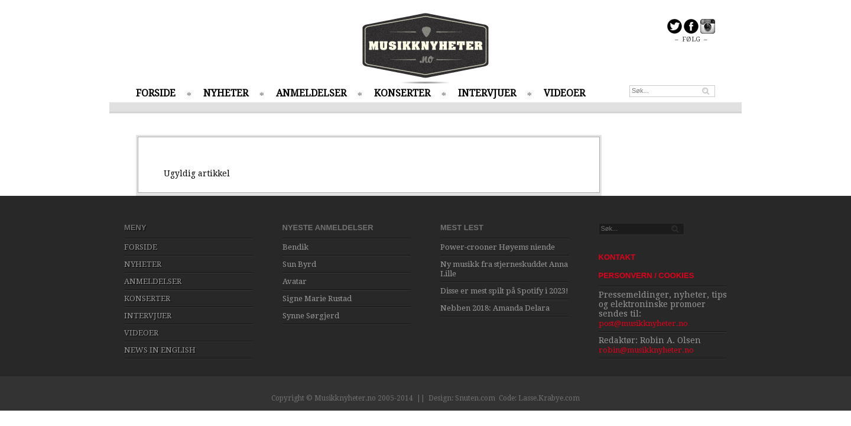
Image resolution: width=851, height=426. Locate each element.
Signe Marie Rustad (317, 298)
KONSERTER (402, 93)
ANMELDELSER (311, 93)
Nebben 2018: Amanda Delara (495, 308)
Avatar (294, 281)
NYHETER (225, 93)
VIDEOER (564, 93)
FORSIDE (156, 93)
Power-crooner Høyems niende (497, 247)
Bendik (295, 247)
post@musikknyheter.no (643, 323)
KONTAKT (617, 257)
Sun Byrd (299, 264)
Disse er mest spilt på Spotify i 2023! (504, 290)
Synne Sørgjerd (310, 315)
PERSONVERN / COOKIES (646, 275)
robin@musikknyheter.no (646, 350)
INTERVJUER (487, 93)
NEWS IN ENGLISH (160, 350)
